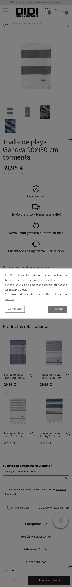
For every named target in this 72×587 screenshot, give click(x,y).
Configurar (15, 309)
